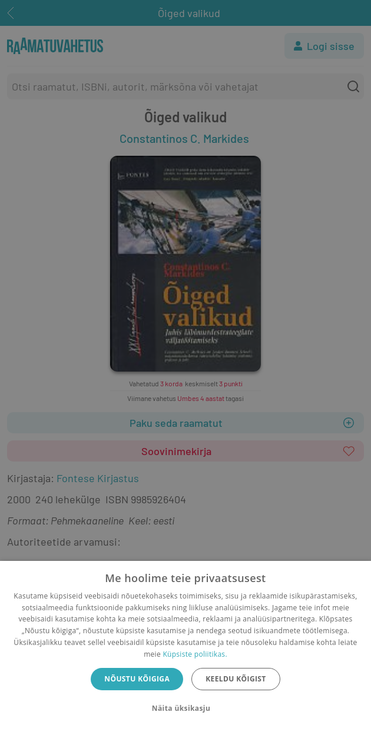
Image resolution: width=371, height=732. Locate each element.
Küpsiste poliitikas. (195, 654)
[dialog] (185, 646)
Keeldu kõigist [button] (236, 679)
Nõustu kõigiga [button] (137, 679)
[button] (185, 708)
